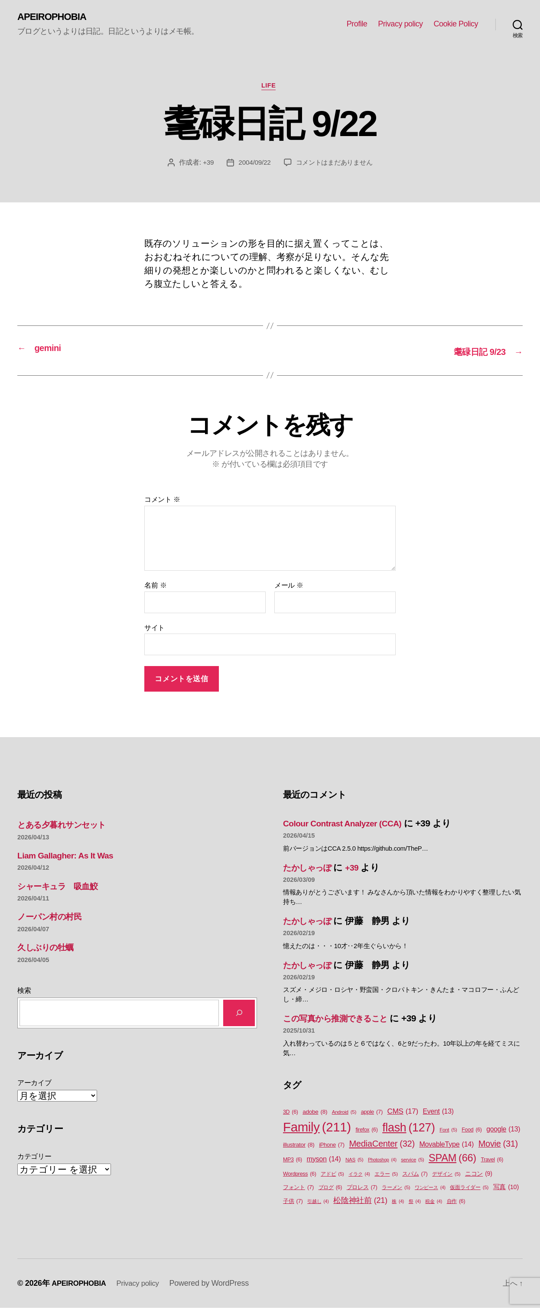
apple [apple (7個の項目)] (372, 1114)
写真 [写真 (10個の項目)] (506, 1189)
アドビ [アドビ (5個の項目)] (332, 1176)
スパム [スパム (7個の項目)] (414, 1175)
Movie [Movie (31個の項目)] (498, 1145)
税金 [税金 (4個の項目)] (433, 1202)
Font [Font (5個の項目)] (448, 1131)
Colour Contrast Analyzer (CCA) (348, 825)
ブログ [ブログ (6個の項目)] (330, 1190)
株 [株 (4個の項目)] (398, 1202)
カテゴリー (34, 1158)
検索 (24, 992)
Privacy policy (400, 24)
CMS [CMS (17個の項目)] (402, 1113)
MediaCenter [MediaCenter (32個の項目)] (381, 1145)
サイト (154, 629)
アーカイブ (34, 1085)
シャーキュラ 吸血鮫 (62, 888)
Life (270, 87)
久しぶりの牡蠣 (49, 949)
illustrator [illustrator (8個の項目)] (299, 1146)
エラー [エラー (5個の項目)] (386, 1176)
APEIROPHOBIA (54, 17)
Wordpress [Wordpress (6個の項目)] (299, 1176)
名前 (155, 587)
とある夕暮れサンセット (68, 827)
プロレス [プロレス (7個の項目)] (362, 1189)
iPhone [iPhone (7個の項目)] (332, 1146)
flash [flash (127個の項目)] (408, 1129)
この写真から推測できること (342, 1020)
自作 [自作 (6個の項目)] (456, 1203)
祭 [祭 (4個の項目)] (415, 1202)
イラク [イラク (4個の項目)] (359, 1175)
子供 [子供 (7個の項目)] (293, 1203)
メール (288, 587)
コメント (162, 501)
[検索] (239, 1014)
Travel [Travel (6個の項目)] (492, 1161)
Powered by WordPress (217, 1285)
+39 (205, 165)
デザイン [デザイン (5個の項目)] (446, 1176)
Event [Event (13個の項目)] (438, 1113)
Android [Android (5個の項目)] (344, 1114)
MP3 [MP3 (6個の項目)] (292, 1161)
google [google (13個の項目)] (503, 1131)
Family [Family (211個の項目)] (317, 1128)
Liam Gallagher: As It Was (70, 857)
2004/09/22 (252, 165)
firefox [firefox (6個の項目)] (366, 1132)
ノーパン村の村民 (53, 918)
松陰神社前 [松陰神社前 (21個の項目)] (360, 1202)
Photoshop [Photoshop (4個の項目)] (382, 1161)
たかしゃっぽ (311, 869)
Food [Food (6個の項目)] (471, 1132)
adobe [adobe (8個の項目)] (315, 1114)
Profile (357, 24)
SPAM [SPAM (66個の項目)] (452, 1159)
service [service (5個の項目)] (412, 1161)
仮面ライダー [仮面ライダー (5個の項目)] (469, 1189)
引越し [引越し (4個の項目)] (318, 1202)
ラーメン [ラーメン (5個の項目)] (396, 1189)
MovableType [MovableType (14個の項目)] (446, 1146)
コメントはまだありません (335, 165)
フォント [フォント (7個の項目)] (298, 1189)
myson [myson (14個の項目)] (324, 1160)
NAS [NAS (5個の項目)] (354, 1161)
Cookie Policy (455, 24)
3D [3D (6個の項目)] (290, 1114)
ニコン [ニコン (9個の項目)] (478, 1175)
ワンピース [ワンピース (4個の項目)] (430, 1189)
